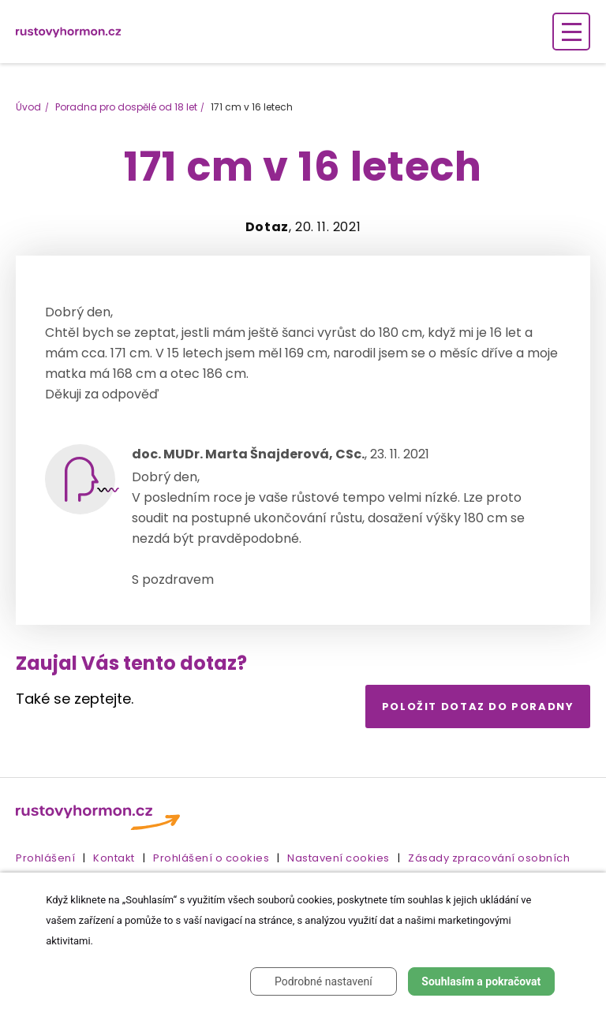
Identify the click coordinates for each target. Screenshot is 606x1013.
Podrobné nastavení (323, 981)
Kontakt (114, 857)
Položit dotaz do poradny (478, 706)
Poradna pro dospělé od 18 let (126, 107)
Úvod (28, 107)
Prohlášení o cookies (211, 857)
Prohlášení (45, 857)
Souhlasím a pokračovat (481, 981)
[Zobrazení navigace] (571, 31)
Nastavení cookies (338, 857)
